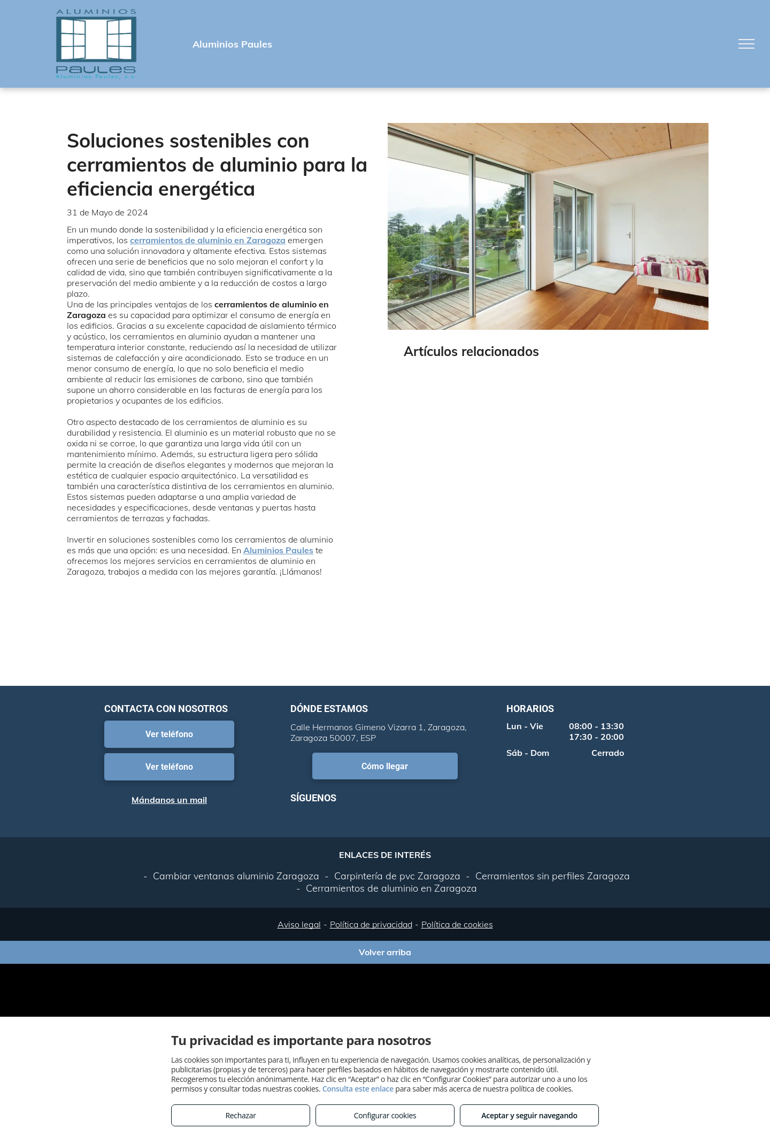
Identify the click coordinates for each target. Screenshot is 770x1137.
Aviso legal (299, 924)
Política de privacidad (371, 924)
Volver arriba (385, 952)
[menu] (746, 44)
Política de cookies (457, 924)
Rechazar (240, 1115)
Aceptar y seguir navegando (529, 1115)
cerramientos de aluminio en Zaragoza (208, 240)
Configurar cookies (385, 1115)
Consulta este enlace (358, 1089)
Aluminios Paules (278, 550)
